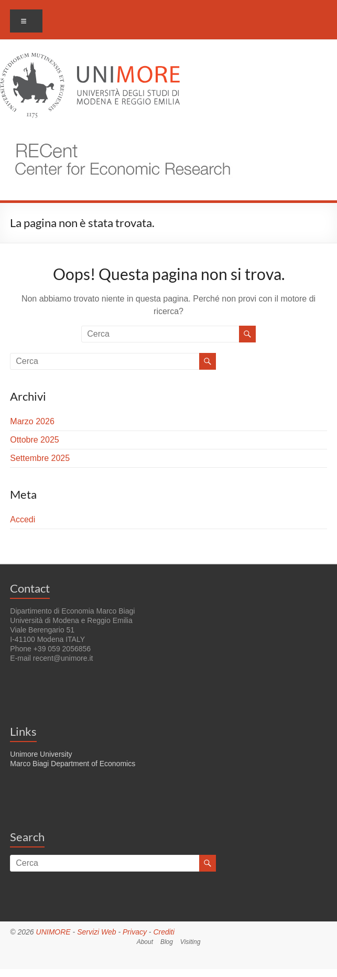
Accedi (22, 519)
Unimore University (41, 754)
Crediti (163, 932)
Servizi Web (96, 932)
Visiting (190, 942)
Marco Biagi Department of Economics (72, 763)
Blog (166, 942)
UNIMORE (53, 932)
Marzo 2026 (32, 421)
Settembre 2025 (40, 458)
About (145, 942)
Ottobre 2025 (34, 439)
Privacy (135, 932)
